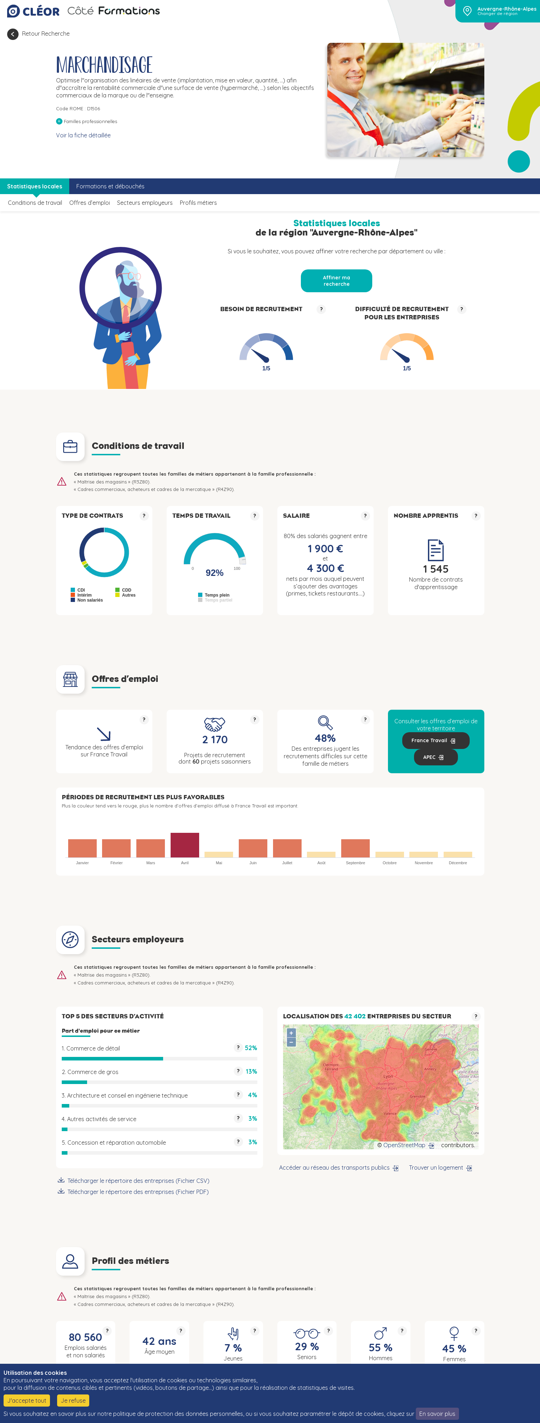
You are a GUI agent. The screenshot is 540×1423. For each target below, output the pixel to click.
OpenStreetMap (404, 1145)
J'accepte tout (26, 1400)
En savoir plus (437, 1413)
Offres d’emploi (89, 202)
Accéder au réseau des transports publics (334, 1167)
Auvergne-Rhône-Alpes (507, 8)
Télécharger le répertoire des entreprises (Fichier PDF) (138, 1191)
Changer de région (498, 13)
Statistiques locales (34, 186)
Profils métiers (198, 202)
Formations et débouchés (110, 186)
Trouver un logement (436, 1167)
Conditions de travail (35, 202)
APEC (429, 757)
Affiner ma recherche (336, 280)
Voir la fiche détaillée (83, 135)
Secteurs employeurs (145, 202)
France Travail (429, 740)
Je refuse (73, 1400)
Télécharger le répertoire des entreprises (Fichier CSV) (138, 1180)
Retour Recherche (46, 33)
